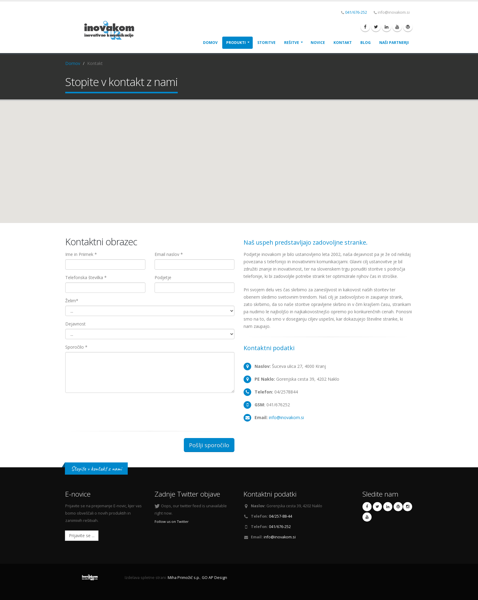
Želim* (71, 301)
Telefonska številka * (86, 277)
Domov (210, 42)
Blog (365, 42)
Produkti (236, 42)
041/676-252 (356, 12)
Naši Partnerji (394, 42)
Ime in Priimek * (81, 254)
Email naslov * (169, 254)
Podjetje (163, 277)
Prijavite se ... (82, 535)
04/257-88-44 (280, 516)
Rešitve (291, 42)
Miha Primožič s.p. (184, 577)
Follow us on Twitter (172, 521)
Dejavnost (75, 324)
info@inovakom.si (286, 417)
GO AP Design (214, 577)
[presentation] (111, 409)
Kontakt (343, 42)
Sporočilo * (76, 347)
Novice (318, 42)
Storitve (266, 42)
